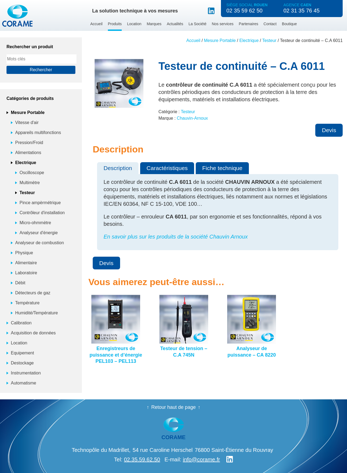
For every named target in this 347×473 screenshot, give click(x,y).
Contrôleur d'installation (42, 212)
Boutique (289, 24)
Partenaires (248, 24)
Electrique (249, 40)
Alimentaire (26, 262)
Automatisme (23, 383)
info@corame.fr (201, 459)
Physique (24, 252)
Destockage (22, 363)
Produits (115, 24)
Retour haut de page (173, 407)
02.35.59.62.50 (142, 459)
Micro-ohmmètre (35, 222)
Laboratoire (26, 272)
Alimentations (28, 152)
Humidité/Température (36, 313)
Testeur (269, 40)
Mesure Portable (220, 40)
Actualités (175, 24)
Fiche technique (222, 168)
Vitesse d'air (26, 122)
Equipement (22, 353)
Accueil (96, 24)
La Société (197, 24)
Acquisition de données (33, 333)
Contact (270, 24)
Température (27, 303)
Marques (154, 24)
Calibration (21, 323)
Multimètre (30, 182)
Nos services (222, 24)
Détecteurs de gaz (32, 293)
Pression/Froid (29, 142)
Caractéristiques (167, 168)
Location (134, 24)
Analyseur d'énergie (39, 232)
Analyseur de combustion (39, 242)
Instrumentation (26, 373)
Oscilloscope (32, 172)
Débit (20, 282)
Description (118, 168)
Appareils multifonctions (38, 132)
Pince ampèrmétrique (40, 202)
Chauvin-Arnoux (192, 118)
